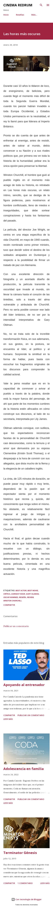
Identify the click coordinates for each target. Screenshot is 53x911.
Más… (34, 14)
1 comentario (25, 883)
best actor (21, 591)
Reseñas (20, 14)
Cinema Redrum (17, 5)
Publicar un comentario (16, 626)
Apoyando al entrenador (24, 684)
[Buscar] (41, 5)
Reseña (22, 597)
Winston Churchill (12, 601)
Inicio (6, 14)
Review (30, 597)
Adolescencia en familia (23, 768)
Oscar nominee (10, 597)
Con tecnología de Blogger (26, 899)
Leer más (8, 719)
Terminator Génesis (20, 852)
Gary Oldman (32, 594)
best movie (33, 591)
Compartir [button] (9, 605)
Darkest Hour (18, 594)
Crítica (6, 594)
